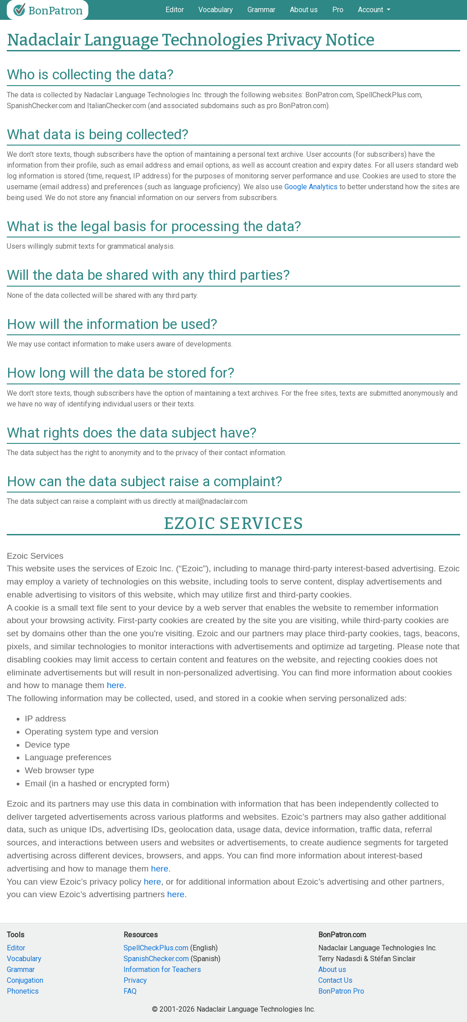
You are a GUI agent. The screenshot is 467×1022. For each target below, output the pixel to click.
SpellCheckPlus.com (156, 948)
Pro (337, 9)
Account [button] (371, 9)
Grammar (261, 9)
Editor (174, 9)
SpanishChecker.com (156, 958)
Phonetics (23, 991)
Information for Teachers (162, 969)
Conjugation (25, 980)
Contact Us (335, 980)
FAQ (130, 991)
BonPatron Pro (341, 991)
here (115, 685)
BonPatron (46, 10)
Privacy (135, 980)
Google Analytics (311, 186)
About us (304, 9)
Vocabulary (215, 9)
